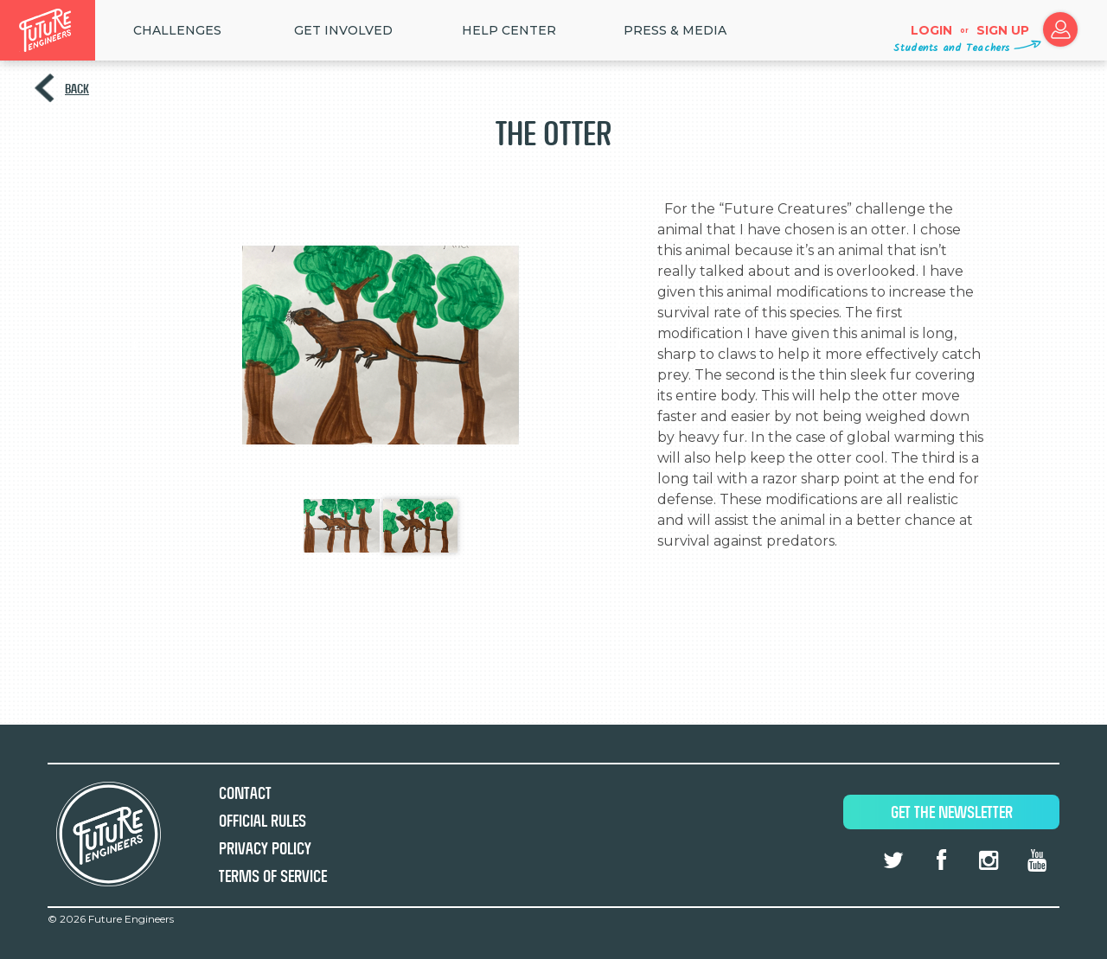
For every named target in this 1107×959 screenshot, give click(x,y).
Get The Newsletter (952, 812)
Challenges (177, 30)
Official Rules (262, 821)
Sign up (1002, 30)
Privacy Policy (265, 849)
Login (931, 30)
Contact (245, 793)
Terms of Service (273, 876)
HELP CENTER (509, 30)
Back (77, 88)
